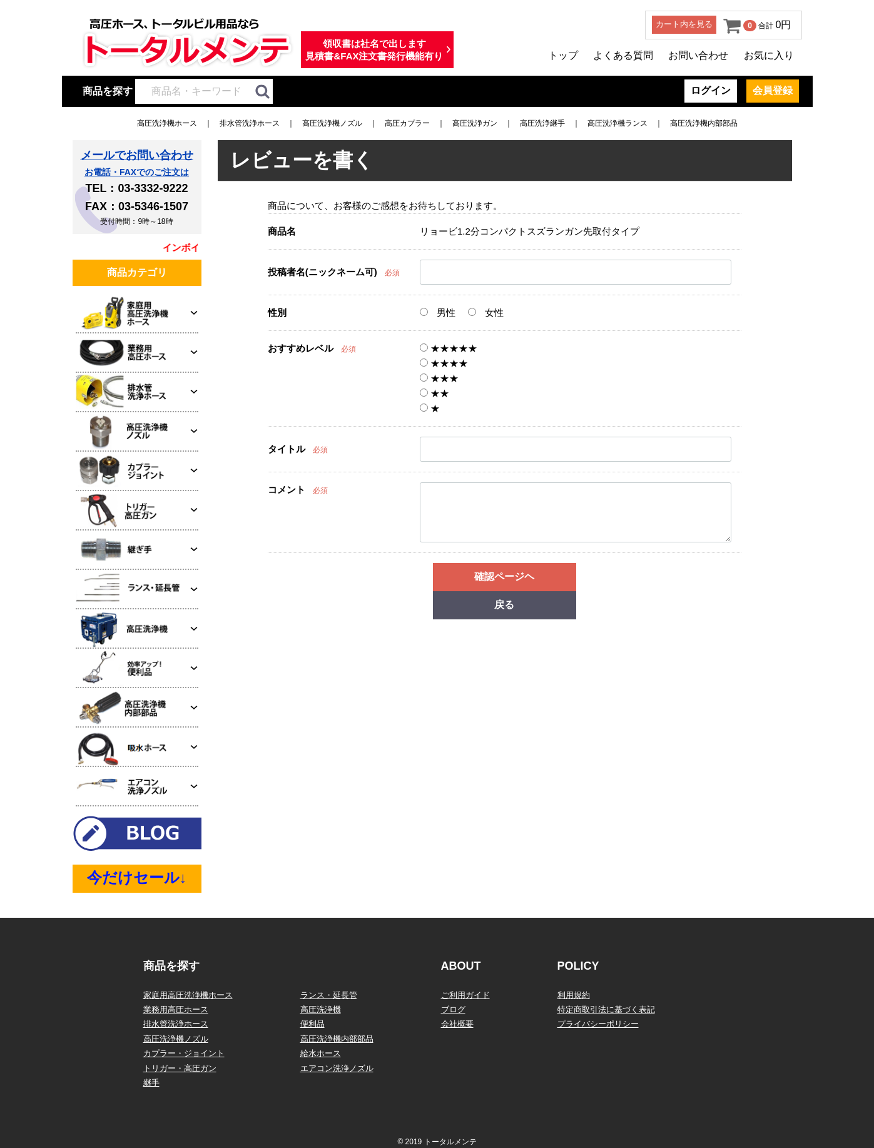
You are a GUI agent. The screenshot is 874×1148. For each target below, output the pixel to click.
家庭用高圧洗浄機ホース (188, 995)
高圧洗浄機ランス (617, 123)
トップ (563, 55)
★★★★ (444, 363)
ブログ (453, 1009)
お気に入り (769, 55)
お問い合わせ (698, 55)
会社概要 (457, 1024)
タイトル (286, 449)
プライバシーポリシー (598, 1024)
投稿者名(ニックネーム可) (322, 272)
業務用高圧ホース (175, 1009)
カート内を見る (684, 24)
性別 (277, 312)
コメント (286, 489)
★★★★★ (448, 348)
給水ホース (320, 1053)
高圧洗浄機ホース (167, 123)
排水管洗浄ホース (250, 123)
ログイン (711, 90)
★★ (434, 393)
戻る (504, 604)
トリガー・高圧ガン (179, 1068)
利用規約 (573, 995)
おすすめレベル (300, 348)
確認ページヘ (504, 576)
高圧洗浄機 (320, 1009)
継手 (151, 1082)
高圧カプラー (407, 123)
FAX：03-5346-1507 (136, 206)
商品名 (282, 231)
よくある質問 (623, 55)
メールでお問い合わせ (137, 155)
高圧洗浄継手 (542, 123)
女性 (486, 312)
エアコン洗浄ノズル (336, 1068)
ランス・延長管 (328, 995)
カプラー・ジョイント (184, 1053)
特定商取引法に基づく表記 (606, 1009)
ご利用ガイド (465, 995)
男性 (437, 312)
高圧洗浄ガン (474, 123)
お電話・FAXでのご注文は (136, 172)
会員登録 (773, 90)
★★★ (439, 378)
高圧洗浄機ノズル (332, 123)
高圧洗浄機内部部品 (704, 123)
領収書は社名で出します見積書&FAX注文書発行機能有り (374, 49)
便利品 (312, 1024)
